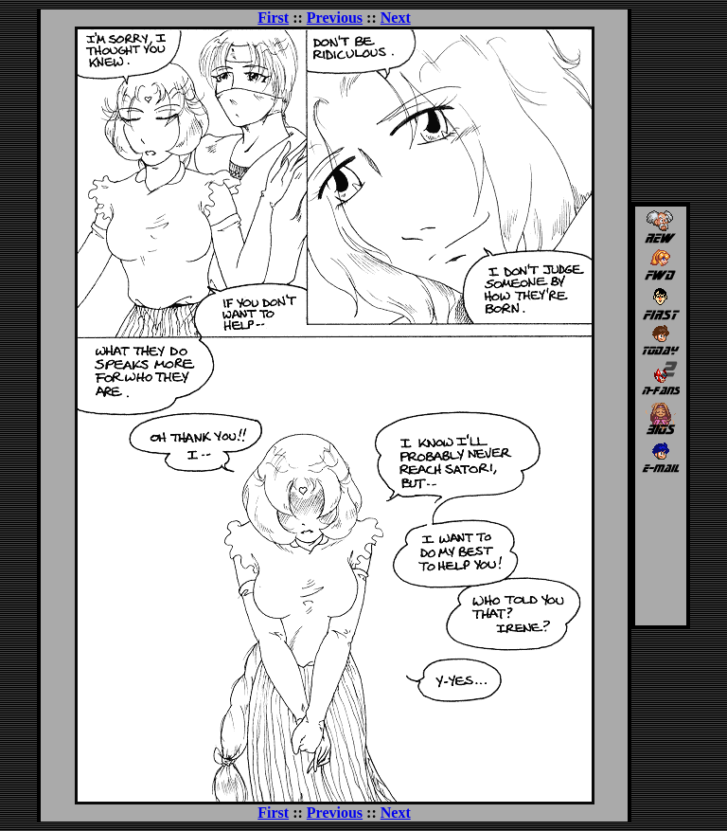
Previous (335, 17)
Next (396, 17)
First (273, 17)
